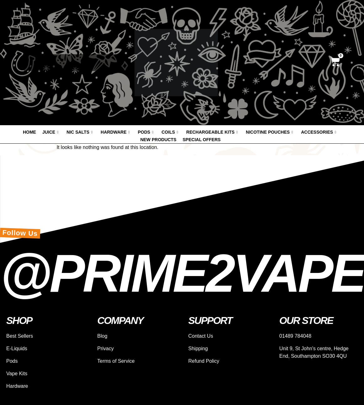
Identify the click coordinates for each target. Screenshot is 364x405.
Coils (169, 132)
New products (158, 139)
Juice (50, 132)
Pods (146, 132)
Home (29, 132)
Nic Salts (79, 132)
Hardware (115, 132)
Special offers (202, 139)
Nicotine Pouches (269, 132)
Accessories (318, 132)
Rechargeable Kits (212, 132)
